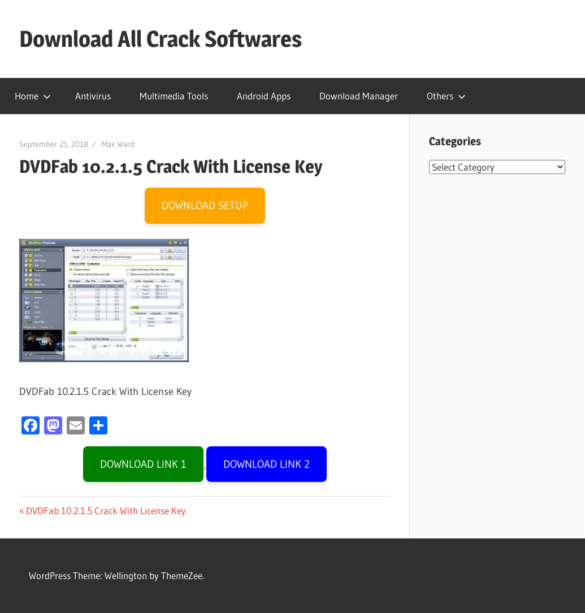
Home (33, 96)
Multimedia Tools (174, 96)
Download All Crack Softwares (160, 39)
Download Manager (358, 96)
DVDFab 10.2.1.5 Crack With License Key (105, 510)
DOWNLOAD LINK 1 (143, 464)
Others (446, 96)
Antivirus (93, 96)
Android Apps (264, 96)
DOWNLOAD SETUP (205, 205)
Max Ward (118, 144)
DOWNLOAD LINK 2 (266, 464)
